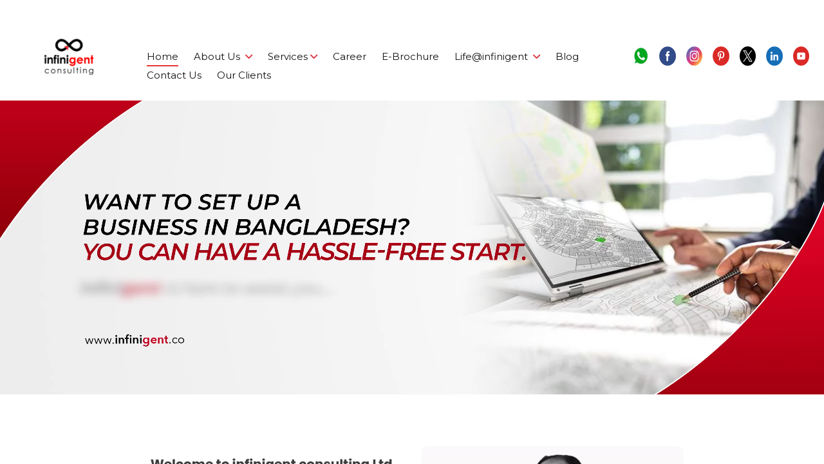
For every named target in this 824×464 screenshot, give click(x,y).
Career (349, 56)
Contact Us (174, 75)
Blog (567, 56)
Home (162, 56)
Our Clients (244, 75)
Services (292, 56)
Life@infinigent (497, 56)
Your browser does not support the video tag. (412, 247)
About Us (223, 56)
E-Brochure (410, 56)
